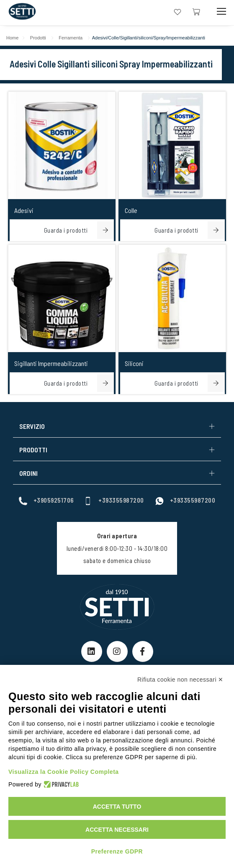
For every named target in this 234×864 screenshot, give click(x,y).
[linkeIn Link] (91, 651)
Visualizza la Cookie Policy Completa (63, 771)
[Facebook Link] (142, 651)
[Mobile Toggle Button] (221, 11)
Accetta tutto (117, 806)
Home (12, 37)
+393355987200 (114, 500)
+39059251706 (46, 500)
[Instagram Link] (117, 651)
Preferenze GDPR (117, 851)
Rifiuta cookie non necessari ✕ (180, 679)
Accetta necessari (117, 829)
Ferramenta (70, 37)
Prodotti (38, 37)
